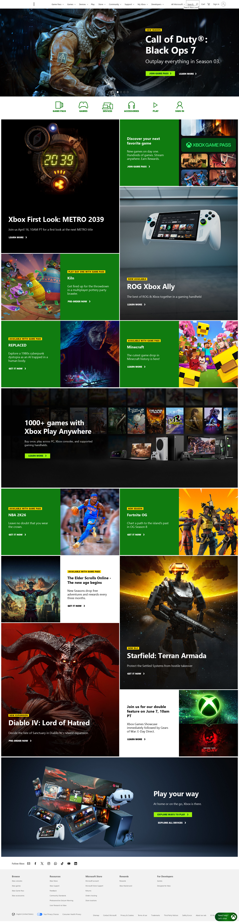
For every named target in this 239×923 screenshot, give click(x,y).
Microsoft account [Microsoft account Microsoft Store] (92, 881)
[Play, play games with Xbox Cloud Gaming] (155, 105)
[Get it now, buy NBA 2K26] (17, 534)
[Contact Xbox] (28, 863)
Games (70, 4)
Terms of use (142, 915)
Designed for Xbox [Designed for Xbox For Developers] (164, 886)
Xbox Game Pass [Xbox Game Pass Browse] (18, 891)
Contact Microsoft (109, 915)
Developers (156, 4)
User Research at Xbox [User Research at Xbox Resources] (58, 905)
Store (100, 4)
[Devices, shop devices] (107, 106)
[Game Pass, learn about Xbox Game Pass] (59, 105)
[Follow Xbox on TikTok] (62, 863)
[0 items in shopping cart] (205, 3)
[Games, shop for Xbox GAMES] (83, 105)
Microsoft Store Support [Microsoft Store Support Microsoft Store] (94, 886)
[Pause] (111, 92)
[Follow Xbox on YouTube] (68, 863)
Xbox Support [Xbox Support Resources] (54, 886)
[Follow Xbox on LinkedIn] (75, 863)
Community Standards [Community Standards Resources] (58, 896)
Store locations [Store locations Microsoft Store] (91, 900)
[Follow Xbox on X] (42, 863)
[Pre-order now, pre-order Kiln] (79, 301)
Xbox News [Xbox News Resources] (54, 881)
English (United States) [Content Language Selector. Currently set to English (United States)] (24, 914)
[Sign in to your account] (219, 4)
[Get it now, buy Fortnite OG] (136, 534)
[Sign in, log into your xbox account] (179, 105)
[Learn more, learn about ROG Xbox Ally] (137, 304)
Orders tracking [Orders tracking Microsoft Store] (91, 896)
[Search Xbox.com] (192, 3)
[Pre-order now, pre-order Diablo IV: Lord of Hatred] (20, 741)
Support (128, 4)
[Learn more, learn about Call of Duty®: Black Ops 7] (189, 73)
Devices (82, 4)
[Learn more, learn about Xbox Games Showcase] (137, 739)
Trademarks (155, 915)
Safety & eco (187, 915)
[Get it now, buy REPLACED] (17, 368)
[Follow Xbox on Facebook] (35, 863)
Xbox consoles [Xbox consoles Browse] (17, 881)
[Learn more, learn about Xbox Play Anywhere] (37, 456)
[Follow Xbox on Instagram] (48, 863)
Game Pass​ (56, 4)
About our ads (201, 915)
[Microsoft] (22, 4)
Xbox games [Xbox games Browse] (16, 886)
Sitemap (96, 915)
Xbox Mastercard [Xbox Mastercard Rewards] (126, 886)
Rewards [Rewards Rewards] (123, 881)
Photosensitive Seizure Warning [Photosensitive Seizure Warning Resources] (61, 900)
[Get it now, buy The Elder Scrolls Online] (76, 606)
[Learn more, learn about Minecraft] (137, 366)
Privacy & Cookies (127, 915)
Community (114, 4)
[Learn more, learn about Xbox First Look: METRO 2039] (18, 237)
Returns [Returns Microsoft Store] (88, 891)
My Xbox (142, 4)
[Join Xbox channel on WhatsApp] (55, 863)
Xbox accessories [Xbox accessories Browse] (18, 896)
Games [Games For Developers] (159, 881)
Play (93, 4)
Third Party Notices (171, 915)
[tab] (117, 92)
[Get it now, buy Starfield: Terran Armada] (136, 673)
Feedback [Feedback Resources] (53, 891)
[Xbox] (42, 4)
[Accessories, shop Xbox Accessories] (131, 105)
